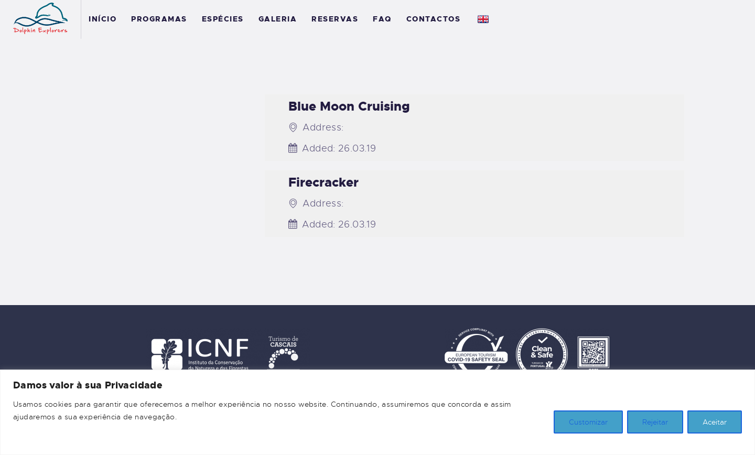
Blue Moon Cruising (349, 106)
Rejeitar (655, 422)
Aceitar (715, 422)
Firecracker (323, 182)
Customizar (588, 422)
